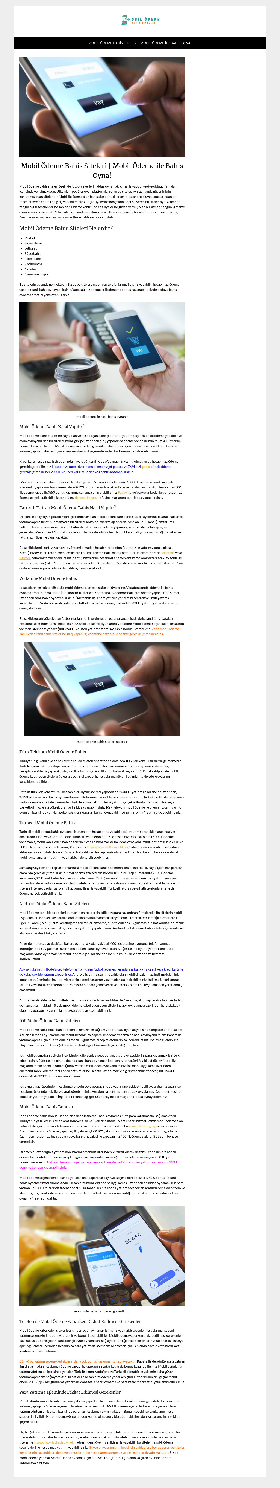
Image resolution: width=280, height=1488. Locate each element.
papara (147, 466)
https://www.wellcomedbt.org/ (109, 847)
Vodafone (168, 553)
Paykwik (124, 492)
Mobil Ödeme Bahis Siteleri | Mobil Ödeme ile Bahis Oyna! (140, 43)
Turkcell (25, 558)
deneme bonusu (87, 497)
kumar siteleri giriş (142, 1126)
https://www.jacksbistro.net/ (55, 1442)
